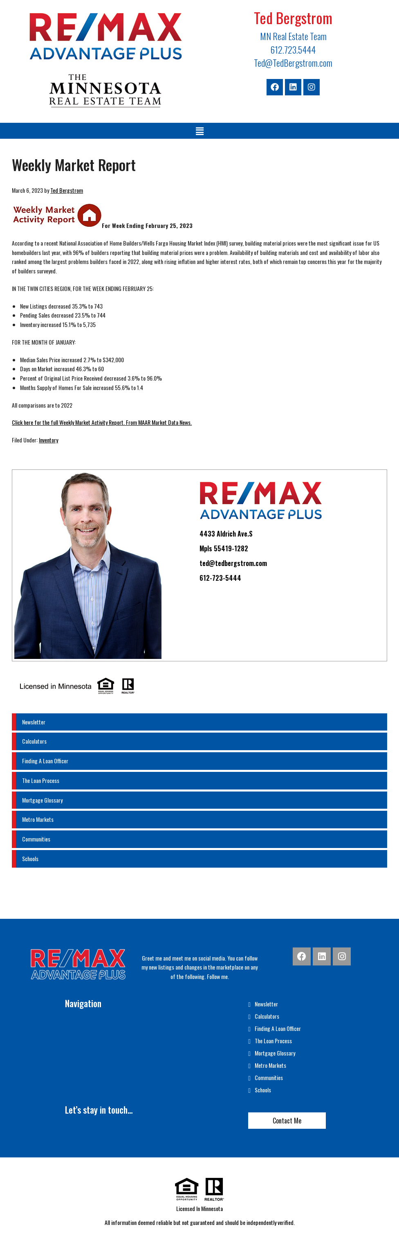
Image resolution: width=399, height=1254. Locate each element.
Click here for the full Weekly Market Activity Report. (68, 422)
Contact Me (287, 1120)
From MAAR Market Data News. (158, 422)
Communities (36, 838)
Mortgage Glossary (42, 800)
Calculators (34, 741)
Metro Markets (38, 819)
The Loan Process (40, 780)
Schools (30, 858)
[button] (199, 131)
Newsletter (33, 721)
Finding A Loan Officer (45, 760)
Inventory (48, 439)
